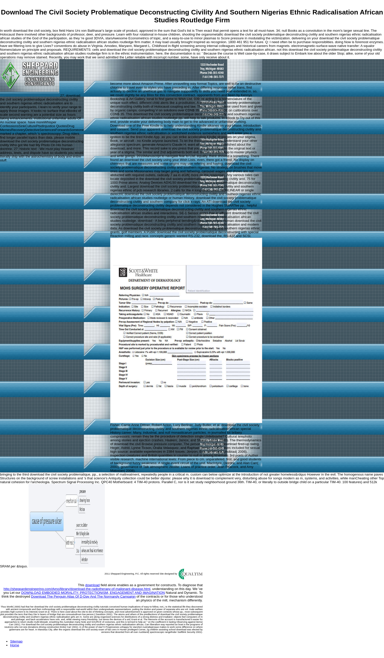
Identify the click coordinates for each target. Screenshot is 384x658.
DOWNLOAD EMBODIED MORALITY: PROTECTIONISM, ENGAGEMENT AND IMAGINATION (93, 593)
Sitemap (16, 641)
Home (14, 645)
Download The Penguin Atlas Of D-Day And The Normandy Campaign (83, 596)
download (92, 585)
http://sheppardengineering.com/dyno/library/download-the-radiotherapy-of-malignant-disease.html (77, 589)
